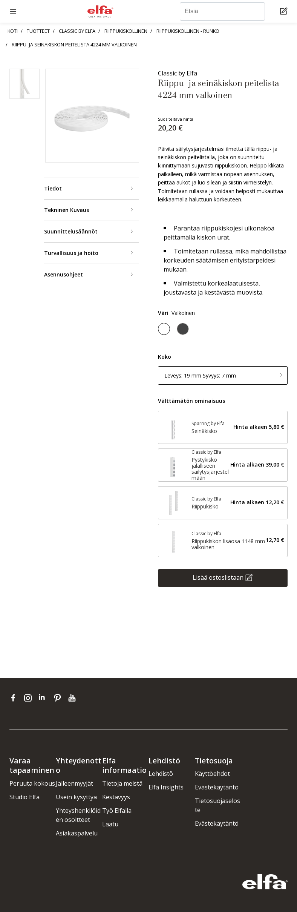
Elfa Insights (166, 787)
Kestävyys (116, 797)
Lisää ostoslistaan (218, 577)
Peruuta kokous (32, 783)
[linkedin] (44, 698)
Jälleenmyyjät (74, 783)
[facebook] (14, 698)
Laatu (110, 824)
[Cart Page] (284, 11)
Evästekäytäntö (217, 787)
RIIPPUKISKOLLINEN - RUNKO (187, 31)
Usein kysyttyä (76, 797)
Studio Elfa (24, 797)
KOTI (13, 31)
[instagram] (29, 698)
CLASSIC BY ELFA (77, 31)
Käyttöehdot (212, 773)
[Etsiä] (222, 11)
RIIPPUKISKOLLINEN (125, 31)
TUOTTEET (38, 31)
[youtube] (73, 698)
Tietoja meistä (122, 783)
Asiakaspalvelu (77, 833)
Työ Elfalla (117, 810)
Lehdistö (160, 773)
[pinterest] (59, 698)
